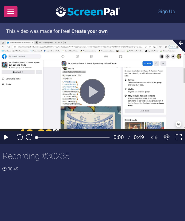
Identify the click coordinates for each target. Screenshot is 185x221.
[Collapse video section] (177, 46)
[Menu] (10, 11)
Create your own (89, 31)
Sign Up (166, 11)
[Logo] (88, 11)
